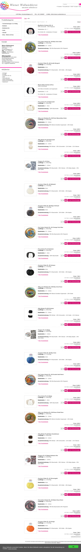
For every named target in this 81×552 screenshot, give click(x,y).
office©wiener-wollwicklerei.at (58, 14)
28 (59, 541)
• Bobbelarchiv (5, 28)
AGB (72, 6)
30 (62, 541)
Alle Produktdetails (43, 34)
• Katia (3, 30)
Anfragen (4, 73)
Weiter (78, 21)
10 (33, 541)
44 (46, 542)
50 (55, 542)
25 (55, 541)
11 (35, 541)
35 (70, 541)
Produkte (59, 6)
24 (54, 541)
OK (73, 548)
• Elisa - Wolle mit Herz (8, 34)
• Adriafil (4, 32)
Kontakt (76, 6)
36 (71, 541)
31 (64, 541)
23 (52, 541)
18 (45, 541)
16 (42, 541)
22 (51, 541)
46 (49, 542)
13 (38, 541)
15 (40, 541)
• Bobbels (4, 26)
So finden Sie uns (7, 75)
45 (48, 542)
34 (68, 541)
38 (74, 541)
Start (80, 6)
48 (52, 542)
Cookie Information (12, 549)
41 (78, 541)
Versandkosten (66, 6)
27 (58, 541)
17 (43, 541)
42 (80, 541)
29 (61, 541)
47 (51, 542)
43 (45, 542)
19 (46, 541)
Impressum (5, 82)
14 (39, 541)
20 (48, 541)
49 (54, 542)
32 (65, 541)
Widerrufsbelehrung (7, 79)
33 (67, 541)
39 (75, 541)
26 (56, 541)
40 (77, 541)
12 (36, 541)
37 (72, 541)
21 (49, 541)
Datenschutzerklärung (8, 80)
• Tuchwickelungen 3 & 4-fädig (9, 23)
